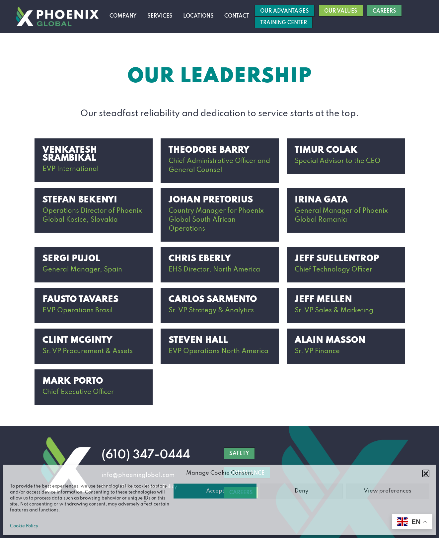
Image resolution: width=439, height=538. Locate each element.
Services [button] (160, 16)
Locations (198, 16)
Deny (301, 491)
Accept (215, 491)
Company (123, 16)
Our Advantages (284, 11)
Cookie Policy (24, 526)
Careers (384, 11)
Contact (236, 16)
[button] (425, 473)
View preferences (387, 491)
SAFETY (239, 453)
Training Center (283, 23)
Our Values (340, 11)
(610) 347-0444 (146, 455)
